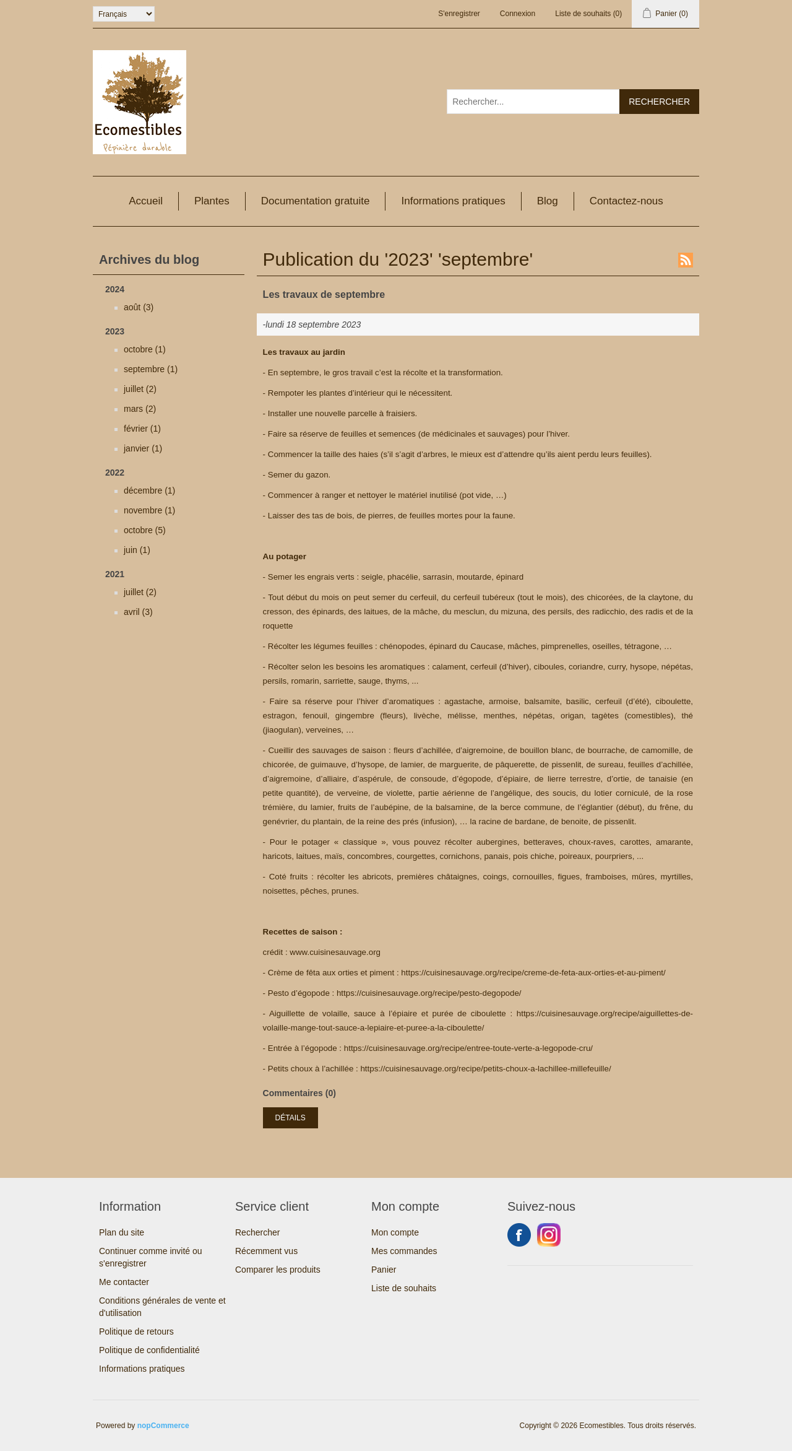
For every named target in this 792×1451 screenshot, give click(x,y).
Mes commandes (404, 1251)
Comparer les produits (278, 1270)
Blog (547, 201)
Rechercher (257, 1232)
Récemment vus (266, 1251)
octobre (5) (145, 530)
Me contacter (124, 1282)
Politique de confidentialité (149, 1350)
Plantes (212, 201)
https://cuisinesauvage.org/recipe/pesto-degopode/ (429, 993)
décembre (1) (149, 490)
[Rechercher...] (533, 101)
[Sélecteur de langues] (124, 14)
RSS (685, 260)
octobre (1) (145, 349)
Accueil (146, 201)
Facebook (519, 1235)
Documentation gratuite (315, 201)
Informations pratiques (453, 201)
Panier (383, 1270)
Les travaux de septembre (324, 294)
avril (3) (138, 612)
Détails (290, 1117)
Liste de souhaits (403, 1288)
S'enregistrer (459, 13)
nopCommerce (163, 1425)
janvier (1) (143, 448)
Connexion (517, 13)
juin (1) (137, 550)
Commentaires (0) (299, 1093)
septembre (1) (151, 369)
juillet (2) (140, 389)
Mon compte (395, 1232)
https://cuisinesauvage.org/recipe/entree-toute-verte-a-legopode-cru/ (468, 1048)
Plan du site (121, 1232)
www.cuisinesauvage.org (335, 952)
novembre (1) (149, 510)
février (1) (142, 429)
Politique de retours (136, 1331)
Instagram (549, 1235)
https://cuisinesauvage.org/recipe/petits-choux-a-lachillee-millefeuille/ (485, 1068)
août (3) (138, 307)
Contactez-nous (626, 201)
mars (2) (140, 409)
